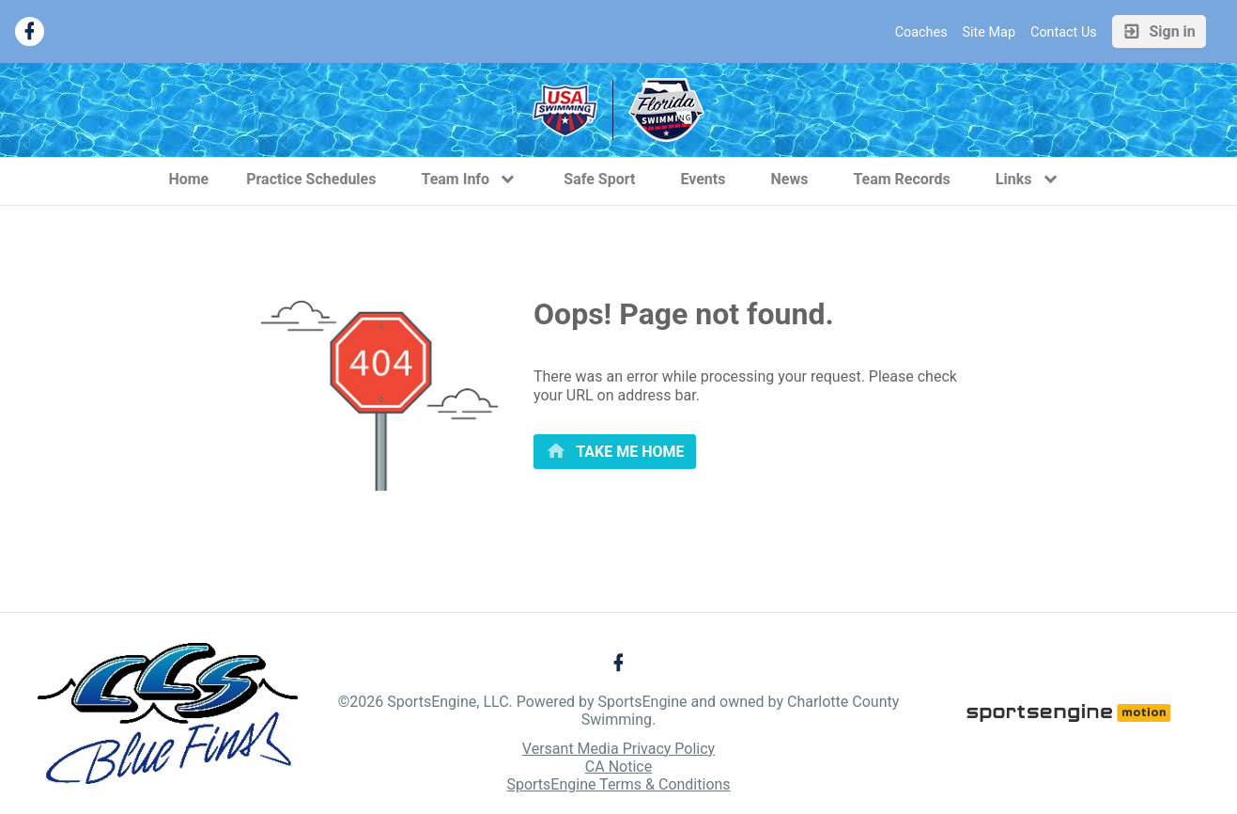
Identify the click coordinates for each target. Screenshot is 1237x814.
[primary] (614, 451)
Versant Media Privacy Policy (618, 749)
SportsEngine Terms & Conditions (618, 784)
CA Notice (618, 766)
